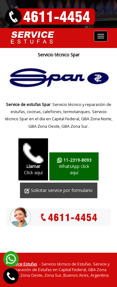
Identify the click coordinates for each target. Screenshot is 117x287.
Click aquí (33, 159)
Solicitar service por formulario (59, 190)
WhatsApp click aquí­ (73, 166)
